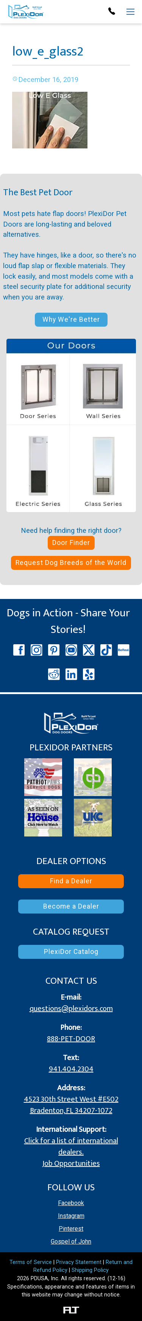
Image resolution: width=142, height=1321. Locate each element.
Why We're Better (71, 319)
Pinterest (71, 1228)
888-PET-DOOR (71, 1038)
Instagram (71, 1215)
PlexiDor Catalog (71, 951)
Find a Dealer (71, 881)
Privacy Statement (78, 1262)
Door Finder (71, 542)
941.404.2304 (71, 1069)
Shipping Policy (90, 1270)
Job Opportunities (71, 1163)
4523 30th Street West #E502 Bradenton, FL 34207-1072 (71, 1105)
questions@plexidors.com (71, 1008)
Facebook (71, 1203)
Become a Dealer (71, 906)
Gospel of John (71, 1241)
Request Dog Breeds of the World (71, 562)
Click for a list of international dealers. (71, 1146)
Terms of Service (30, 1262)
